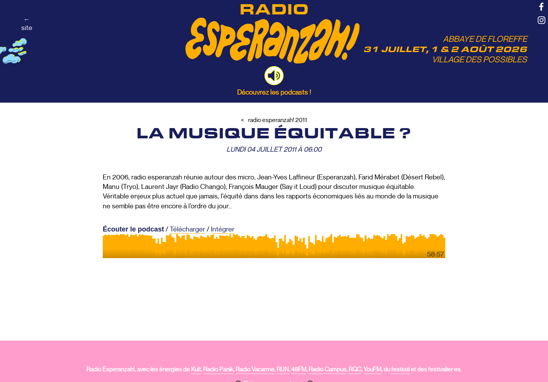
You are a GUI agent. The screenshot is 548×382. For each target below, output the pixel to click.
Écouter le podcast (133, 229)
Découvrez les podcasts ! (274, 92)
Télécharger (187, 229)
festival (400, 369)
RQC (355, 369)
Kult (196, 369)
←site (26, 23)
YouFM (372, 369)
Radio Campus (327, 369)
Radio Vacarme (255, 369)
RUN (283, 369)
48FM (298, 369)
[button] (274, 75)
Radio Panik (218, 369)
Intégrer (222, 229)
